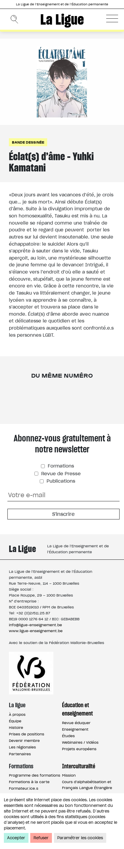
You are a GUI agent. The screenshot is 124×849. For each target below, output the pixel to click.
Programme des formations (34, 775)
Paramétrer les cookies (80, 837)
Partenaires (20, 754)
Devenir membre (24, 740)
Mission (69, 775)
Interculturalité (78, 766)
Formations (60, 466)
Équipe (15, 721)
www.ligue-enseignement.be (36, 631)
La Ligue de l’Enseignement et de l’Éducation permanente (62, 4)
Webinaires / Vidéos (80, 742)
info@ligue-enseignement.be (35, 625)
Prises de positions (26, 734)
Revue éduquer (76, 723)
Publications (60, 481)
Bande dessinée (28, 142)
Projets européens (79, 749)
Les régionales (22, 747)
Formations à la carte (29, 782)
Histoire (16, 727)
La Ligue (62, 19)
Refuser (41, 837)
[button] (112, 18)
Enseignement (75, 729)
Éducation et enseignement (77, 709)
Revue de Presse (60, 473)
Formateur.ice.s (23, 788)
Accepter (16, 837)
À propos (17, 714)
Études (68, 736)
